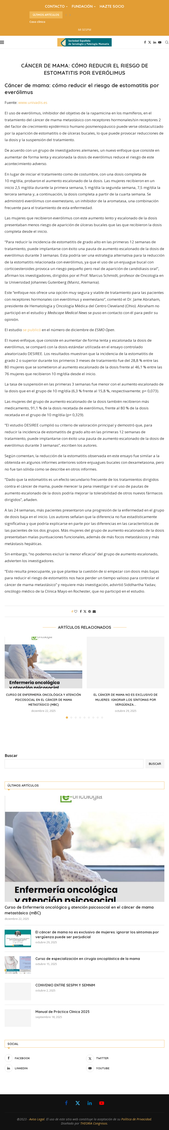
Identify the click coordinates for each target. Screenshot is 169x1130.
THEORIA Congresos (93, 1123)
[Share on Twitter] (84, 611)
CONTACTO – (56, 6)
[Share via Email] (94, 611)
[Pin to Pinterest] (89, 611)
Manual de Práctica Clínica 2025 (62, 1011)
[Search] (167, 42)
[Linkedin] (154, 42)
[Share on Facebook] (81, 611)
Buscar (11, 755)
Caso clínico (37, 21)
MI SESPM (84, 30)
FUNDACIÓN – (84, 6)
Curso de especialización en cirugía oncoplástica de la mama (87, 958)
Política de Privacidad (136, 1119)
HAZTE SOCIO (112, 6)
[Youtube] (159, 42)
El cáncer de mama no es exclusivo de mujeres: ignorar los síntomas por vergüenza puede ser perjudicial (97, 934)
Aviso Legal (36, 1119)
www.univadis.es (32, 102)
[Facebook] (145, 42)
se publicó (32, 329)
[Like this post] (75, 611)
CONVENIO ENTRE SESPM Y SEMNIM (65, 985)
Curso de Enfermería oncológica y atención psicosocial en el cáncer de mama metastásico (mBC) (43, 700)
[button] (66, 14)
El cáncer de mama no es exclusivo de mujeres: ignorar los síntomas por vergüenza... (126, 700)
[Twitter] (149, 42)
